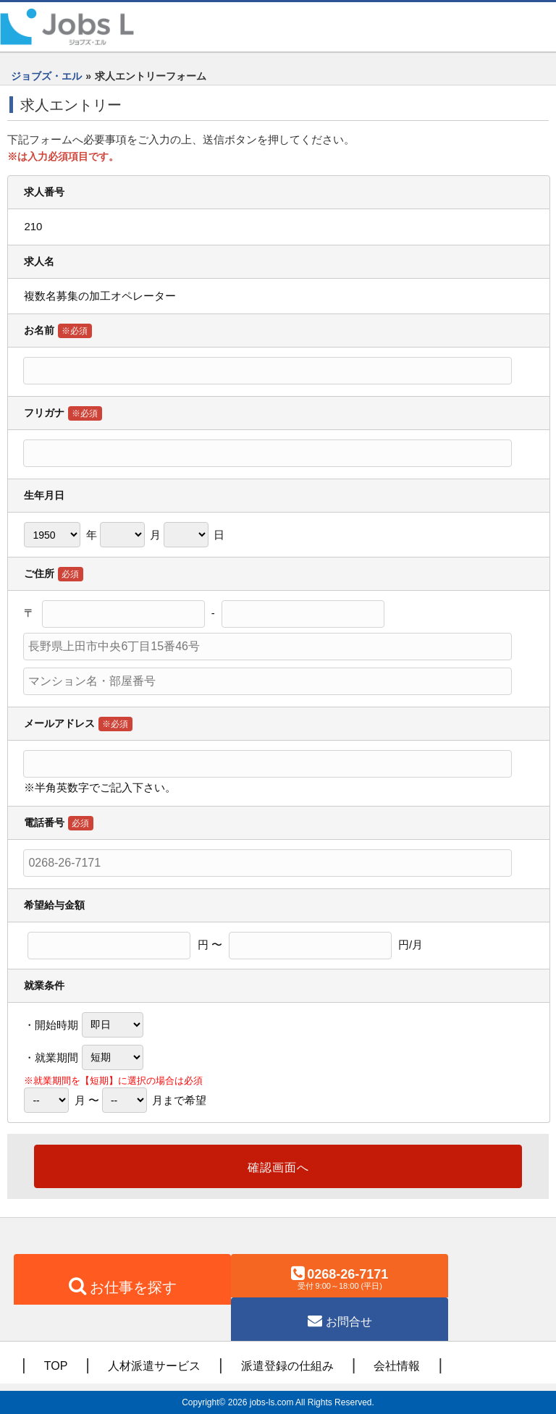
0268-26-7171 (339, 1278)
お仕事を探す (133, 1287)
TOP (56, 1366)
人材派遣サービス (154, 1366)
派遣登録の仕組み (287, 1366)
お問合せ (349, 1322)
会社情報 (397, 1366)
